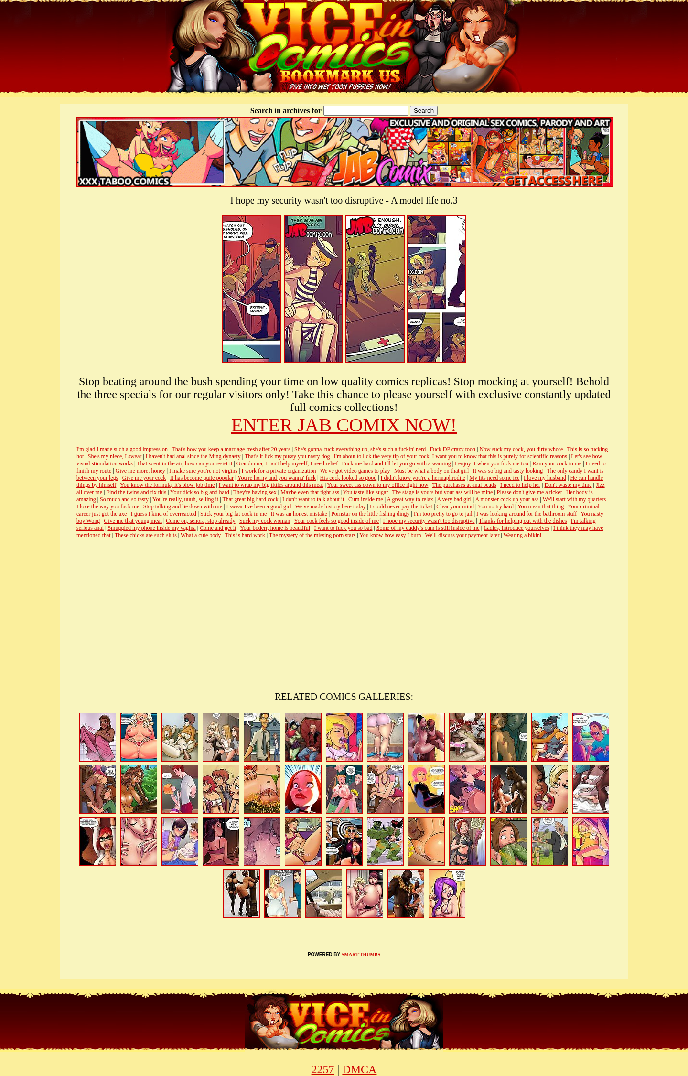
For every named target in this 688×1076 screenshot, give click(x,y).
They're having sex (255, 492)
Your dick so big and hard (199, 492)
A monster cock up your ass (507, 499)
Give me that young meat (133, 520)
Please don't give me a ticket (529, 492)
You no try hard (496, 506)
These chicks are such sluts (146, 535)
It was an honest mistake (299, 513)
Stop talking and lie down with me (182, 506)
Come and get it (218, 528)
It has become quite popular (202, 477)
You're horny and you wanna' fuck (276, 477)
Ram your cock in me (556, 463)
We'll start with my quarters (574, 499)
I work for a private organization (278, 470)
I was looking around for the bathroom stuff (526, 513)
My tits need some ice (494, 477)
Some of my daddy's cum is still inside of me (428, 528)
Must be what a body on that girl (431, 470)
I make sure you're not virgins (203, 470)
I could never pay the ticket (401, 506)
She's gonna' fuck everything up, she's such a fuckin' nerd (360, 449)
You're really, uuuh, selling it (185, 499)
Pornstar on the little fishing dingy (370, 513)
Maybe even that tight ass (309, 492)
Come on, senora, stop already (200, 520)
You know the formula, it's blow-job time (167, 485)
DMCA (359, 1069)
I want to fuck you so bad (343, 528)
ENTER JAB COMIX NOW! (344, 425)
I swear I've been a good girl (258, 506)
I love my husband (545, 477)
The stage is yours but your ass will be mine (442, 492)
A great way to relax (410, 499)
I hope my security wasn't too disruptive (428, 520)
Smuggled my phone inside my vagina (151, 528)
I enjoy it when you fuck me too (491, 463)
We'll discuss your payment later (462, 535)
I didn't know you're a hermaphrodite (423, 477)
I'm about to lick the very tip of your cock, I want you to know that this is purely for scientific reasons (450, 456)
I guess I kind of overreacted (163, 513)
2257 (323, 1069)
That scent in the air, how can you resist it (184, 463)
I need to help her (520, 485)
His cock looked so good (348, 477)
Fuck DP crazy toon (452, 449)
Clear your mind (455, 506)
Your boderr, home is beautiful (275, 528)
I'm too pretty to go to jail (443, 513)
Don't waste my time (567, 485)
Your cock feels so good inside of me (336, 520)
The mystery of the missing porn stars (312, 535)
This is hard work (245, 535)
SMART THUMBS (361, 954)
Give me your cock (144, 477)
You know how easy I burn (390, 535)
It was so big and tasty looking (508, 470)
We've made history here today (330, 506)
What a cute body (201, 535)
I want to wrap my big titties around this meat (271, 485)
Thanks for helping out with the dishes (523, 520)
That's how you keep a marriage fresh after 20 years (231, 449)
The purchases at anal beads (464, 485)
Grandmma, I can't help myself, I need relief (287, 463)
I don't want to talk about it (313, 499)
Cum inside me (365, 499)
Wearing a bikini (523, 535)
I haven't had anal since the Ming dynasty (193, 456)
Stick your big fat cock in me (233, 513)
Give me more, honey (140, 470)
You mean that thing (540, 506)
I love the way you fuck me (107, 506)
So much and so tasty (124, 499)
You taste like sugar (365, 492)
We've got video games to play (355, 470)
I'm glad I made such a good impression (122, 449)
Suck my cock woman (264, 520)
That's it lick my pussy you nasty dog (287, 456)
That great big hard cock (250, 499)
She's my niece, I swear (114, 456)
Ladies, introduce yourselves (516, 528)
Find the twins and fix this (136, 492)
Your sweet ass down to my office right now (378, 485)
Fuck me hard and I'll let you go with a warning (396, 463)
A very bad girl (454, 499)
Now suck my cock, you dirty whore (521, 449)
